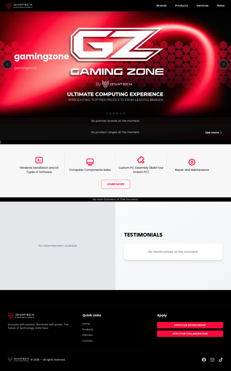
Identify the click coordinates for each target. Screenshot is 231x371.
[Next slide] (223, 64)
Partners (87, 335)
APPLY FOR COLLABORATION (190, 333)
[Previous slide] (7, 64)
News (221, 6)
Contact (87, 341)
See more (214, 133)
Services (203, 6)
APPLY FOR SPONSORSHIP (190, 325)
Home (86, 324)
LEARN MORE (115, 184)
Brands (162, 6)
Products (181, 6)
